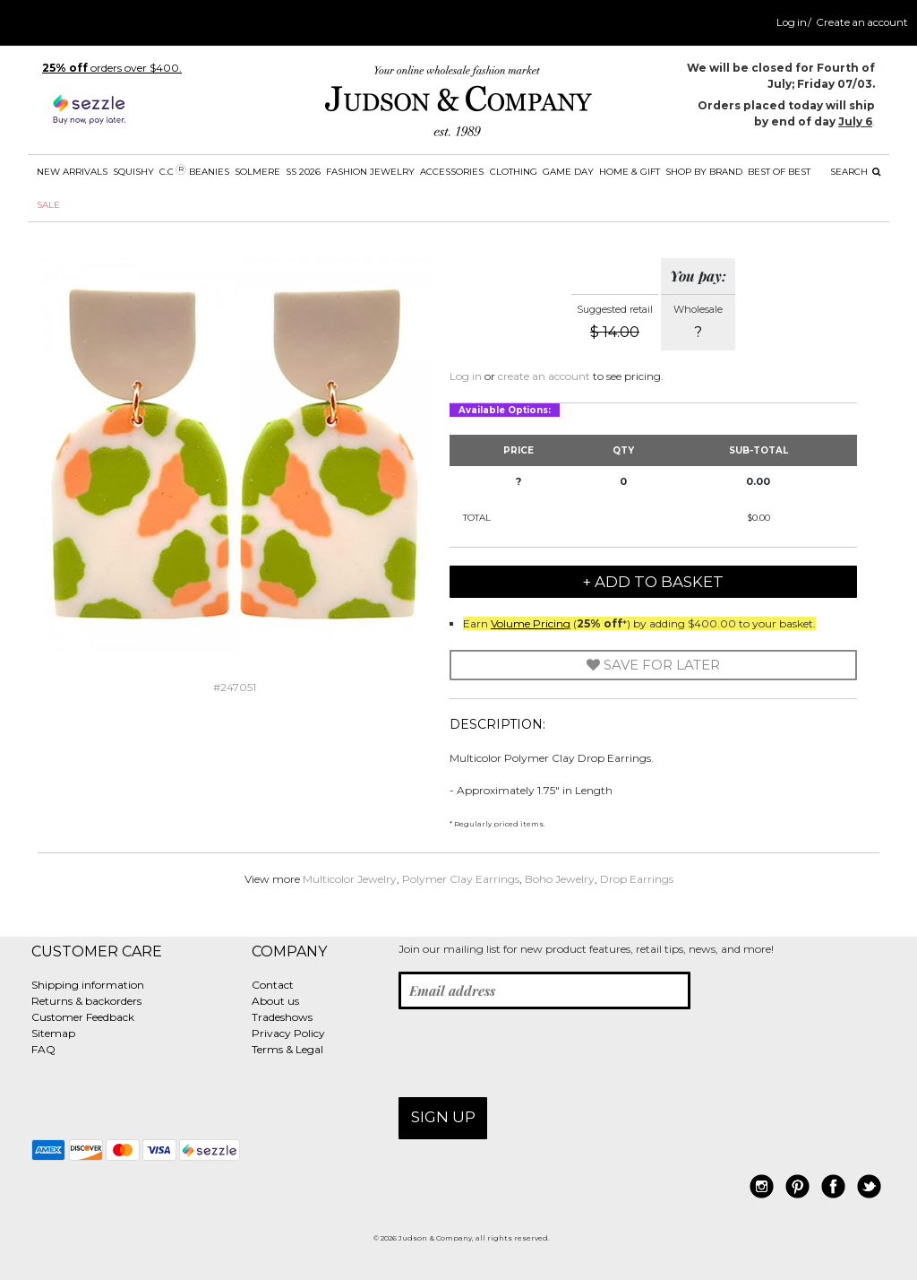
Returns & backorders (86, 1001)
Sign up (443, 1117)
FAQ (43, 1049)
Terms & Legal (287, 1049)
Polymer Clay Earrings (460, 879)
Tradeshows (282, 1017)
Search (855, 171)
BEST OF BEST (779, 171)
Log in (791, 22)
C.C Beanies (194, 170)
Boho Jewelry (560, 879)
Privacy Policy (288, 1033)
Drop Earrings (636, 879)
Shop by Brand (703, 171)
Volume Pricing (530, 623)
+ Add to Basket (653, 582)
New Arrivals (72, 171)
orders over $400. (112, 67)
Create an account (862, 22)
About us (275, 1001)
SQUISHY (133, 171)
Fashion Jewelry (370, 171)
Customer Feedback (82, 1017)
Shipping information (87, 984)
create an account (544, 376)
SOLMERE (257, 171)
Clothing (513, 171)
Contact (273, 984)
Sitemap (53, 1033)
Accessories (452, 171)
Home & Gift (629, 171)
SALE (48, 205)
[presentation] (535, 1053)
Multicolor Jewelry (350, 879)
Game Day (568, 171)
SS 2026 (303, 171)
